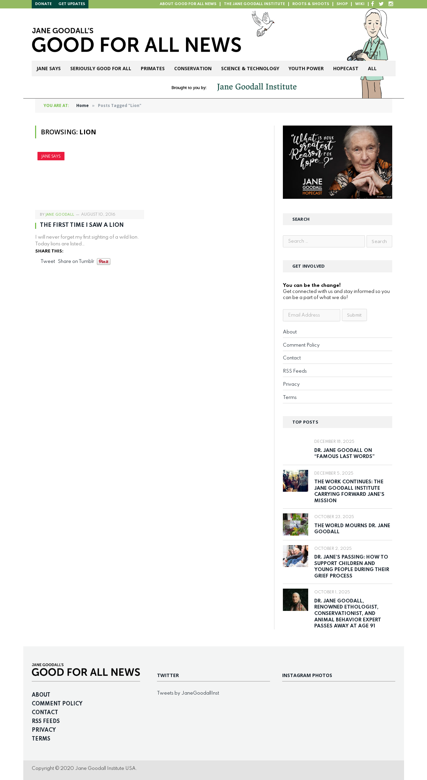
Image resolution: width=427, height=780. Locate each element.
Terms (290, 397)
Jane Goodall (60, 214)
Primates (153, 68)
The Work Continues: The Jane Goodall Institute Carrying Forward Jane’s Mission (349, 491)
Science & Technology (250, 68)
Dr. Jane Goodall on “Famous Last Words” (344, 453)
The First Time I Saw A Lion (82, 225)
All (372, 68)
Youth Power (306, 68)
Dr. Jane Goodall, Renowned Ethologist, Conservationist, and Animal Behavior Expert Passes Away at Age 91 (347, 613)
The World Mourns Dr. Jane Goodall (352, 529)
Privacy (291, 384)
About (290, 332)
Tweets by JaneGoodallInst (188, 693)
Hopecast (345, 68)
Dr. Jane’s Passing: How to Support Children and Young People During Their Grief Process (351, 567)
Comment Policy (301, 345)
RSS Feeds (295, 371)
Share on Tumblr (76, 261)
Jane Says (48, 68)
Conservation (193, 68)
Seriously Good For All (100, 68)
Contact (292, 358)
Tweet (48, 261)
